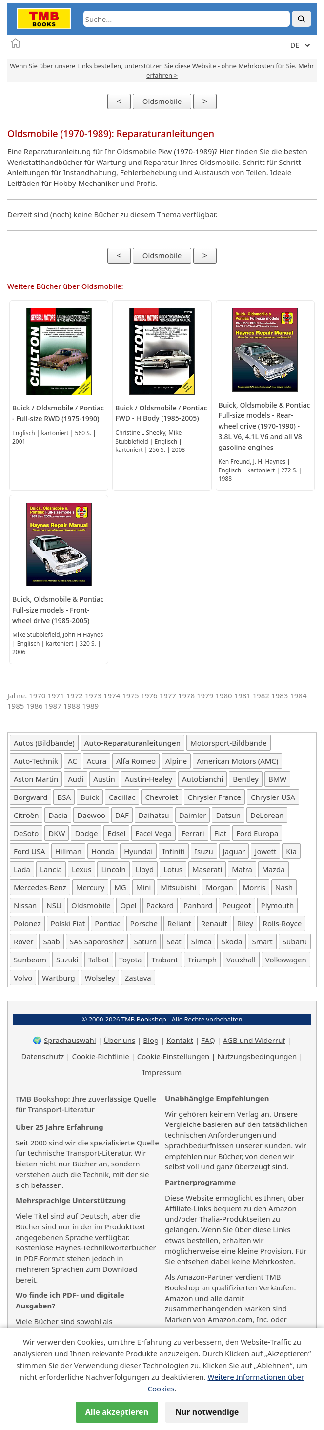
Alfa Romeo (136, 761)
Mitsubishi (178, 887)
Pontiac (107, 923)
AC (72, 761)
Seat (174, 941)
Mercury (90, 887)
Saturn (145, 941)
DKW (56, 833)
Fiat (220, 833)
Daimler (192, 815)
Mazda (273, 869)
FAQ (208, 1040)
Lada (22, 869)
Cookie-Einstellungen (173, 1056)
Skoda (231, 941)
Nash (284, 887)
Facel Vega (153, 833)
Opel (128, 905)
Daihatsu (154, 815)
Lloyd (145, 869)
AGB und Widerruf (254, 1040)
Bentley (246, 779)
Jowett (265, 851)
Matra (242, 869)
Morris (254, 887)
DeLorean (267, 815)
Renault (214, 923)
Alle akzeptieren (116, 1412)
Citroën (26, 815)
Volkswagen (285, 959)
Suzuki (67, 959)
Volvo (23, 977)
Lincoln (113, 869)
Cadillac (122, 797)
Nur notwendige (207, 1412)
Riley (245, 923)
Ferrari (193, 833)
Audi (75, 779)
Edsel (116, 833)
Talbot (98, 959)
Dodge (86, 833)
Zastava (138, 977)
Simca (201, 941)
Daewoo (91, 815)
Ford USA (29, 851)
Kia (291, 851)
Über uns (119, 1040)
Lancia (51, 869)
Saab (51, 941)
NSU (53, 905)
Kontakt (179, 1040)
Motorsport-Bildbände (228, 743)
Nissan (25, 905)
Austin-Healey (148, 779)
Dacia (57, 815)
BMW (277, 779)
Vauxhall (241, 959)
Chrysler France (214, 797)
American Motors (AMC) (237, 761)
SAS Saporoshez (97, 941)
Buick (90, 797)
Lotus (172, 869)
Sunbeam (30, 959)
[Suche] (301, 19)
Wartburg (58, 977)
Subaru (295, 941)
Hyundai (138, 851)
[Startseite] (15, 43)
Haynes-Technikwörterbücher (105, 1247)
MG (120, 887)
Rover (23, 941)
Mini (143, 887)
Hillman (68, 851)
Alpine (176, 761)
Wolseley (100, 977)
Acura (96, 761)
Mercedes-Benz (40, 887)
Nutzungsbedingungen (257, 1056)
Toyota (130, 959)
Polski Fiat (68, 923)
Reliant (179, 923)
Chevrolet (161, 797)
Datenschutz (42, 1056)
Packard (160, 905)
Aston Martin (36, 779)
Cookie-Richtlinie (100, 1056)
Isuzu (204, 851)
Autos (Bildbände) (44, 743)
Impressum (162, 1072)
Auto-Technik (36, 761)
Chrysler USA (273, 797)
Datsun (228, 815)
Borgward (30, 797)
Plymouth (277, 905)
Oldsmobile (162, 101)
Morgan (219, 887)
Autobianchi (202, 779)
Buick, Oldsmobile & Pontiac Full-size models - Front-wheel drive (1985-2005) (58, 609)
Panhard (198, 905)
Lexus (81, 869)
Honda (102, 851)
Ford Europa (257, 833)
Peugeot (237, 905)
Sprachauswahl (70, 1040)
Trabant (164, 959)
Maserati (207, 869)
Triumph (202, 959)
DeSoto (26, 833)
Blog (151, 1040)
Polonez (27, 923)
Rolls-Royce (282, 923)
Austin (104, 779)
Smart (262, 941)
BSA (64, 797)
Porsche (144, 923)
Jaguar (234, 851)
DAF (122, 815)
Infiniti (173, 851)
